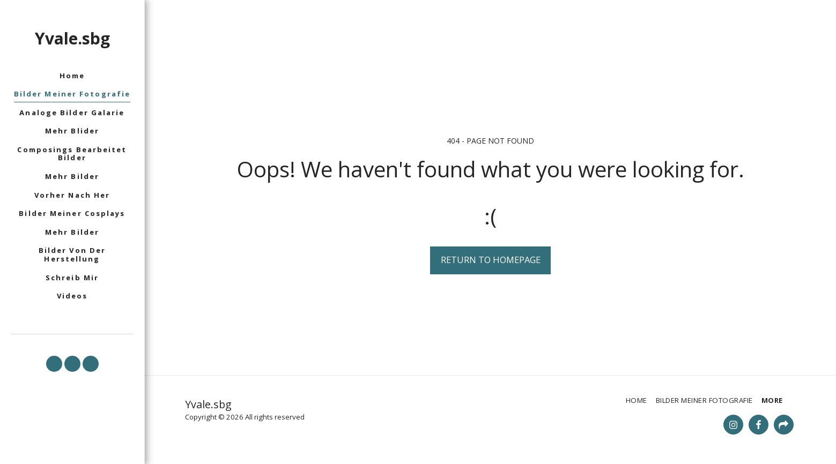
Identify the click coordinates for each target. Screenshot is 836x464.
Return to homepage (491, 259)
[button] (54, 364)
